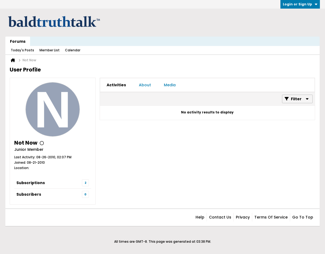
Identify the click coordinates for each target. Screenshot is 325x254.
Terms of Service (271, 217)
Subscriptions (30, 182)
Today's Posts (22, 50)
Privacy (243, 217)
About (145, 85)
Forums (18, 41)
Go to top (302, 217)
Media (170, 85)
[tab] (116, 85)
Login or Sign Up (300, 4)
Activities (116, 85)
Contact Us (220, 217)
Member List (49, 50)
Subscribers (28, 194)
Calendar (72, 50)
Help (200, 217)
